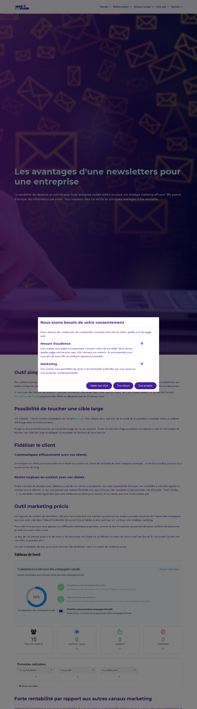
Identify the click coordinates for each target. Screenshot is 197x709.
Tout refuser (123, 385)
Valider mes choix (99, 385)
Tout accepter (146, 385)
